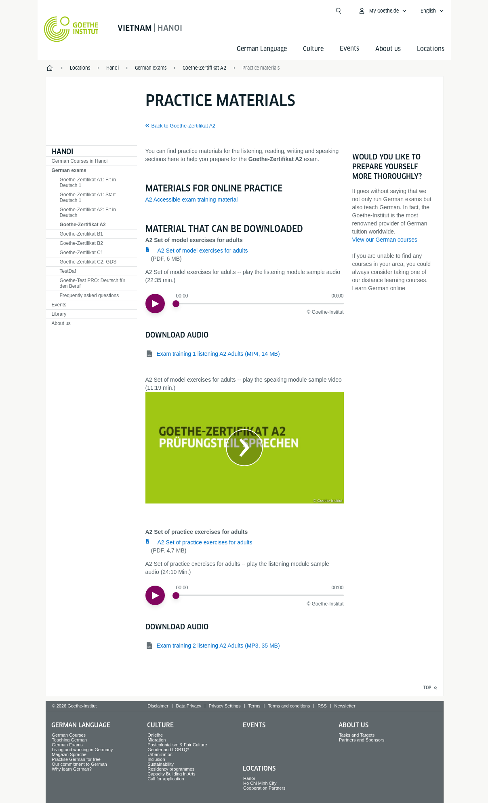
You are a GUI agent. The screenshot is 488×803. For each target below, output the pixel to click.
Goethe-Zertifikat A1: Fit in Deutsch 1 (88, 182)
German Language (262, 49)
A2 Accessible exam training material (191, 199)
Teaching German (69, 739)
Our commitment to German (79, 764)
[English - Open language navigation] (432, 11)
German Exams (67, 744)
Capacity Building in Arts (171, 773)
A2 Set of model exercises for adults (203, 250)
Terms (254, 705)
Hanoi (62, 151)
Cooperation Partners (264, 788)
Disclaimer (157, 705)
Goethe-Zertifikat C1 (81, 252)
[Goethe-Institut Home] (71, 29)
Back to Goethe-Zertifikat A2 (183, 126)
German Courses (69, 735)
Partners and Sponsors (362, 739)
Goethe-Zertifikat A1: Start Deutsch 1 (88, 197)
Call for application (165, 778)
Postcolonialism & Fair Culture (177, 744)
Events (59, 305)
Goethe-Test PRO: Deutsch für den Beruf (93, 283)
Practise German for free (76, 759)
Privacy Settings (225, 705)
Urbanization (159, 754)
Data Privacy (188, 705)
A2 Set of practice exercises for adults (205, 542)
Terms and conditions (289, 705)
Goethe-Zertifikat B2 (81, 243)
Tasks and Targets (356, 735)
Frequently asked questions (89, 295)
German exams (69, 170)
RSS (322, 705)
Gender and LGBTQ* (168, 749)
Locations (430, 49)
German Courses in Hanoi (80, 161)
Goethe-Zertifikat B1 (81, 234)
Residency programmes (170, 769)
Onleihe (155, 735)
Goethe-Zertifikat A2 (83, 224)
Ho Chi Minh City (260, 783)
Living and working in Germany (82, 749)
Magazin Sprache (69, 754)
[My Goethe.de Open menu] (382, 11)
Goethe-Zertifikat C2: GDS (88, 262)
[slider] (175, 303)
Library (59, 314)
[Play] (155, 303)
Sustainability (160, 764)
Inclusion (156, 759)
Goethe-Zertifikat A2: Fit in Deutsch (88, 212)
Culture (313, 49)
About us (388, 49)
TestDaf (68, 271)
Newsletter (344, 705)
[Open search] (338, 11)
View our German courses (385, 239)
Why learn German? (71, 769)
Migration (156, 739)
